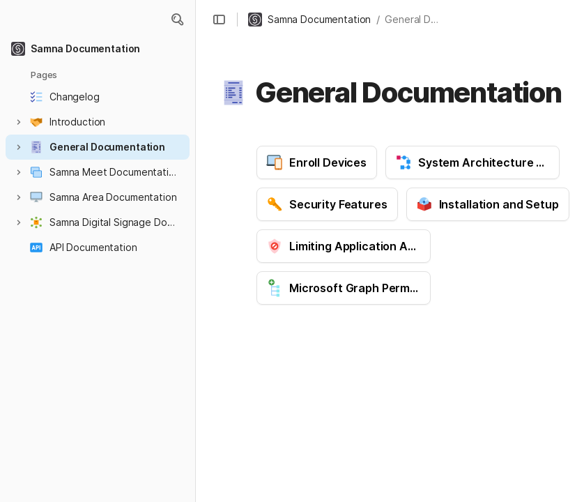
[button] (177, 19)
